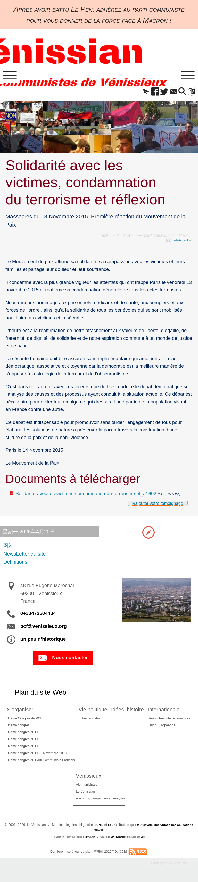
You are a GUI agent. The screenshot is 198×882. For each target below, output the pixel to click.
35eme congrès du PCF (31, 734)
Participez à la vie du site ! (167, 865)
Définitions (16, 563)
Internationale (46, 777)
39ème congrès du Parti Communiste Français (48, 762)
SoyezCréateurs (119, 839)
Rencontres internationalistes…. (52, 786)
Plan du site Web (43, 694)
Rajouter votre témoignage (155, 504)
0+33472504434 (38, 614)
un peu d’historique (43, 640)
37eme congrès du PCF (31, 748)
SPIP (144, 839)
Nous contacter (63, 660)
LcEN (118, 827)
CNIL (106, 827)
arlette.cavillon (182, 242)
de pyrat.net (88, 839)
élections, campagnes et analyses (148, 800)
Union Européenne (42, 793)
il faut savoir (151, 827)
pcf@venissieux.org (43, 627)
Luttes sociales (111, 720)
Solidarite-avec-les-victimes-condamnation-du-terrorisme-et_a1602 (86, 495)
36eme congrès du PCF (31, 741)
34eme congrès (25, 727)
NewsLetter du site (25, 555)
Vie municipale (134, 786)
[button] (140, 93)
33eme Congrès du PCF (32, 720)
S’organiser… (31, 711)
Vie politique (116, 711)
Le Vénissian (132, 793)
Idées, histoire (169, 711)
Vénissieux (137, 777)
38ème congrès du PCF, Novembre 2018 (44, 755)
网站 (9, 547)
